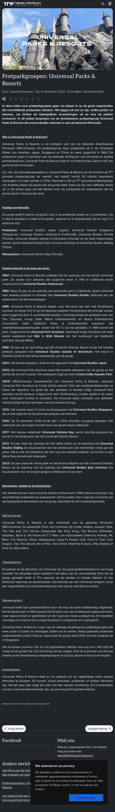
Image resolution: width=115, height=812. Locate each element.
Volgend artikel (99, 728)
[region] (69, 782)
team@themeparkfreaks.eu (75, 755)
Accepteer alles (86, 797)
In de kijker (74, 91)
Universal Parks (93, 91)
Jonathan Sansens (21, 91)
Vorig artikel (13, 728)
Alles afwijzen (51, 797)
